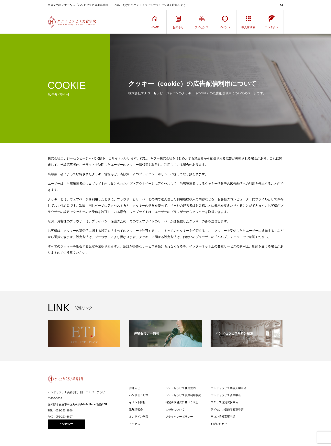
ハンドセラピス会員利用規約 (183, 395)
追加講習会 (136, 409)
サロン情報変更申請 (223, 416)
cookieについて (174, 409)
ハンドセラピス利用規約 (180, 388)
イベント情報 (137, 402)
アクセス (134, 423)
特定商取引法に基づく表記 (181, 402)
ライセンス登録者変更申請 (227, 409)
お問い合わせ (219, 423)
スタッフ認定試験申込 (224, 402)
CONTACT (66, 424)
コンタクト (272, 22)
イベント (224, 22)
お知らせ (178, 22)
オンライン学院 (138, 416)
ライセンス (201, 22)
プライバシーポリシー (179, 416)
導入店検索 (248, 22)
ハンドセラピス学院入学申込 (228, 388)
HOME (155, 22)
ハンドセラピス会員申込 (226, 395)
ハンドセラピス (138, 395)
